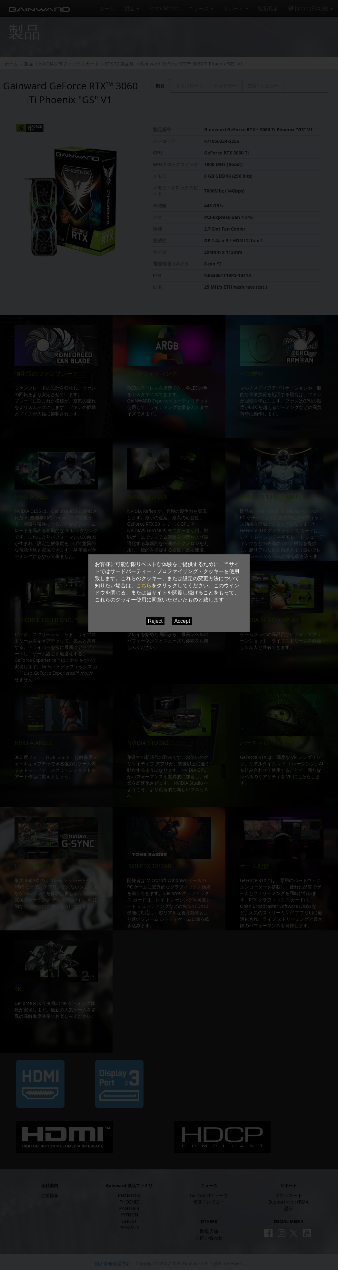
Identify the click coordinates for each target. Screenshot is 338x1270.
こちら (144, 585)
